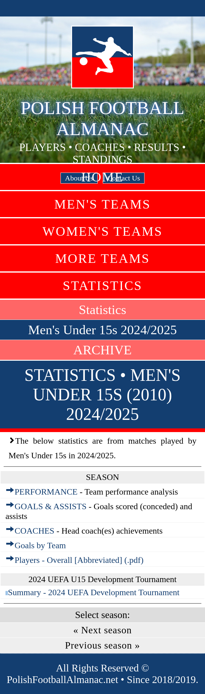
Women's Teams (102, 231)
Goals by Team (40, 545)
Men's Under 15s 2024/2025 (102, 330)
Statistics (102, 285)
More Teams (102, 258)
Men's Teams (102, 204)
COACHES (34, 530)
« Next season (102, 629)
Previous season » (102, 645)
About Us (79, 178)
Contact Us (123, 178)
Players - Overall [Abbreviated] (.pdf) (79, 560)
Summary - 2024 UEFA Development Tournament (93, 592)
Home (102, 177)
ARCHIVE (102, 350)
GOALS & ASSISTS (51, 506)
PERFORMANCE (46, 491)
